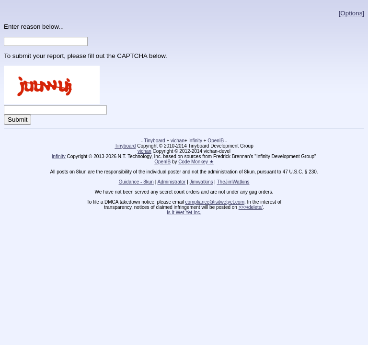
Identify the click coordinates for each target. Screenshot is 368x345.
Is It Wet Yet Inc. (184, 212)
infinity (195, 140)
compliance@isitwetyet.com (214, 202)
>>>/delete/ (251, 207)
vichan (177, 140)
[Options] (351, 13)
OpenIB (215, 140)
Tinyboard (154, 140)
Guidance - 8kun (136, 181)
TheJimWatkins (233, 181)
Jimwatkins (201, 181)
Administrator (172, 181)
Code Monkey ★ (195, 161)
